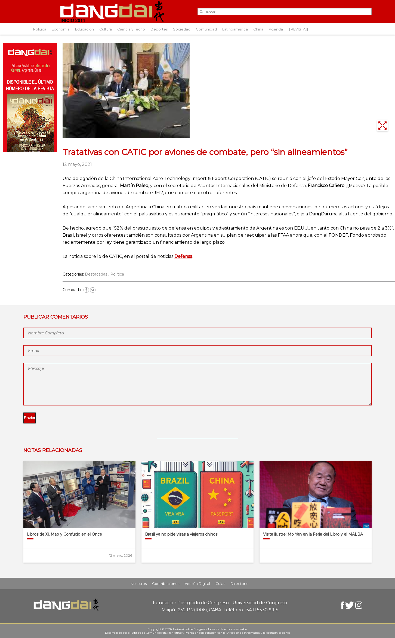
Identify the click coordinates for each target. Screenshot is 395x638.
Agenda (276, 29)
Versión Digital (197, 583)
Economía (61, 29)
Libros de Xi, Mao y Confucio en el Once (64, 534)
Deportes (159, 29)
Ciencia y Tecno (131, 29)
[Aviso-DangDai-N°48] (30, 150)
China (258, 29)
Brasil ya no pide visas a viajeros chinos (181, 534)
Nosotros (139, 583)
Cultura (105, 29)
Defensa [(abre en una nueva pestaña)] (183, 256)
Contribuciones (165, 583)
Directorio (239, 583)
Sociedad (181, 29)
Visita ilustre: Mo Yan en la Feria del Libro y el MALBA (313, 534)
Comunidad (206, 29)
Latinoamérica (235, 29)
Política (39, 29)
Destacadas (96, 274)
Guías (220, 583)
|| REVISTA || (298, 29)
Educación (84, 29)
